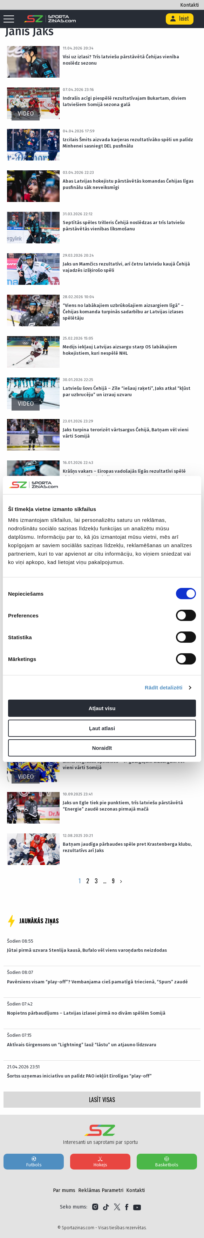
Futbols (34, 1161)
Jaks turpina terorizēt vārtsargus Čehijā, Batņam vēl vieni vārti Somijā (126, 433)
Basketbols (167, 1161)
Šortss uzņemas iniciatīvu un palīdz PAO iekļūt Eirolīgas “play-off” (79, 1076)
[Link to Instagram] (95, 1207)
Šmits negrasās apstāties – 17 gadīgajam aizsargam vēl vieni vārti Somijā (123, 764)
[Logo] (50, 19)
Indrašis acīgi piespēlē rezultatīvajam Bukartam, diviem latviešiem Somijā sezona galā (124, 101)
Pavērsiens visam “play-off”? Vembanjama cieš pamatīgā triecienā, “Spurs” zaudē (97, 981)
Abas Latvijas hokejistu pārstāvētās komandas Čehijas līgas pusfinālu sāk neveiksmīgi (128, 184)
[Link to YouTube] (137, 1207)
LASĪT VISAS (102, 1099)
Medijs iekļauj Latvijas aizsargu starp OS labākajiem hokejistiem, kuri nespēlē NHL (120, 350)
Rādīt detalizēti (163, 687)
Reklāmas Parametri (100, 1190)
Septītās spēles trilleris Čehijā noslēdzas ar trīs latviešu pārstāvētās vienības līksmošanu (124, 225)
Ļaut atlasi (102, 728)
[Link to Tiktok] (106, 1207)
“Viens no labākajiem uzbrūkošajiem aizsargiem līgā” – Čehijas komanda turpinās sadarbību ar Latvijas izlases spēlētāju (123, 312)
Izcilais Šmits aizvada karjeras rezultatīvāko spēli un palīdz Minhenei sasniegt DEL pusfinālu (128, 143)
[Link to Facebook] (126, 1207)
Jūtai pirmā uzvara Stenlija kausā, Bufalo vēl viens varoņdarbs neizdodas (87, 950)
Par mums (64, 1190)
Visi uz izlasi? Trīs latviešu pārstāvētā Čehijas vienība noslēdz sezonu (121, 60)
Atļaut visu (102, 708)
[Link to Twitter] (117, 1207)
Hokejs (100, 1161)
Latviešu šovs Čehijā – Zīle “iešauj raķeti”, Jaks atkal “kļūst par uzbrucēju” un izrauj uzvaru (126, 391)
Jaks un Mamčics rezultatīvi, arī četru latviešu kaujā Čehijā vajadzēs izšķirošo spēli (126, 267)
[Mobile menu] (11, 19)
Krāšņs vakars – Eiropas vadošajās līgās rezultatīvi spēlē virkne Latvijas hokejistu (124, 474)
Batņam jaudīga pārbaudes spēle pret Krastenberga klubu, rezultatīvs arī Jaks (127, 847)
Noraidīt (102, 748)
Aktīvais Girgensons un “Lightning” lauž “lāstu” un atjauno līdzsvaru (81, 1044)
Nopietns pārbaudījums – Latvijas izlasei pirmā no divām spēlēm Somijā (86, 1013)
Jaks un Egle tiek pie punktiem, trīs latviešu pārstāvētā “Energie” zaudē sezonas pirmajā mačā (123, 806)
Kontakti (189, 5)
